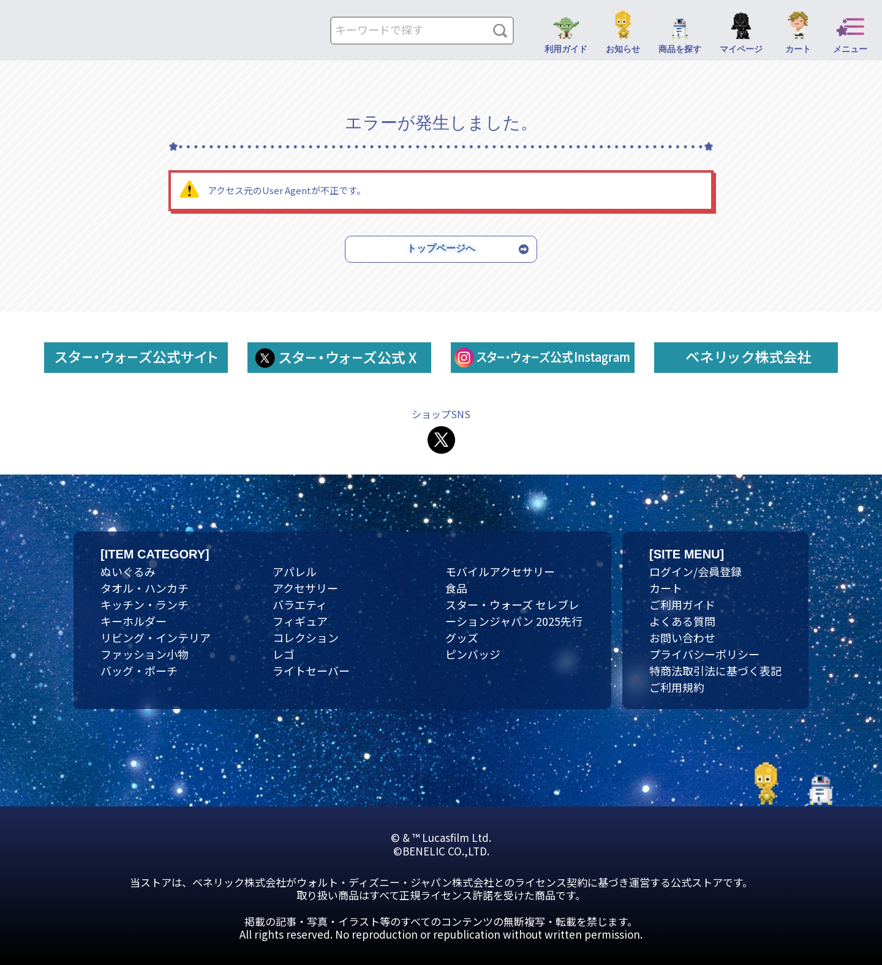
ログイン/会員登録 (695, 571)
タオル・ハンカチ (144, 588)
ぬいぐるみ (128, 571)
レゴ (284, 654)
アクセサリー (305, 588)
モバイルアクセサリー (500, 571)
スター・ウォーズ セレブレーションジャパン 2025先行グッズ (513, 620)
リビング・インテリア (155, 637)
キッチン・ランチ (144, 604)
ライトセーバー (311, 670)
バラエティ (300, 604)
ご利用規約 (676, 687)
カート (665, 588)
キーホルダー (133, 621)
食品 (456, 588)
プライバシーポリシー (704, 654)
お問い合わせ (682, 637)
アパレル (295, 571)
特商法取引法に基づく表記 (715, 670)
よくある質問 (682, 621)
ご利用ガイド (682, 604)
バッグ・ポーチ (139, 670)
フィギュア (300, 621)
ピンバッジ (472, 654)
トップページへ (441, 248)
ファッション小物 (144, 654)
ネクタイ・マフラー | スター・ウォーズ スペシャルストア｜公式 (91, 34)
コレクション (306, 637)
